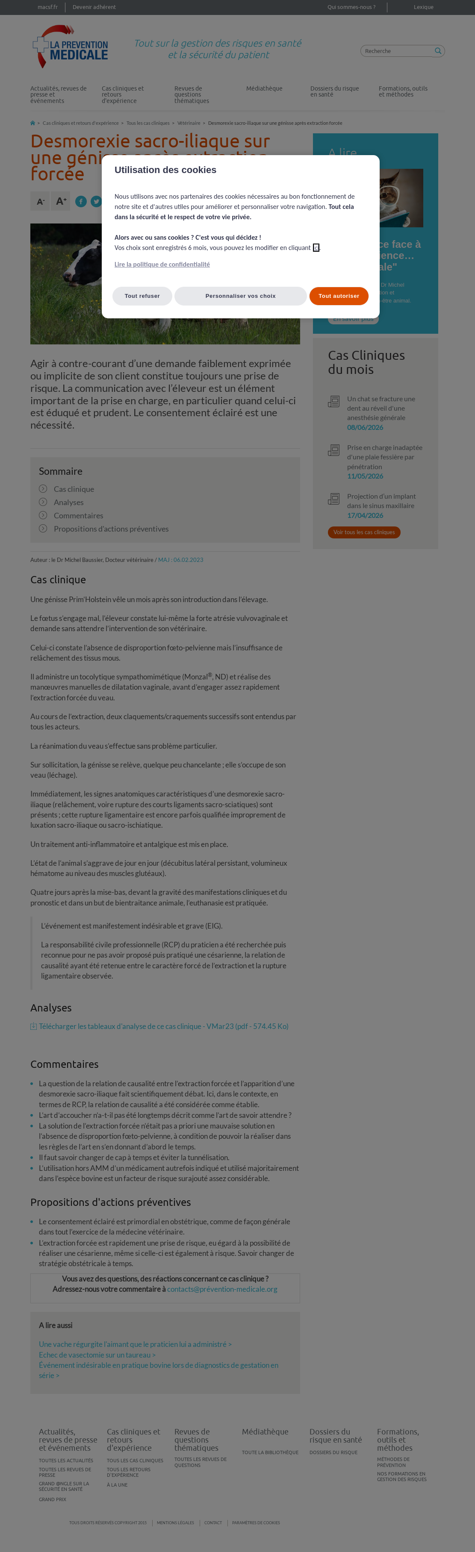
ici (316, 248)
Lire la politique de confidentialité (162, 264)
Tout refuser (142, 296)
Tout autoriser (339, 296)
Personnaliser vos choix (241, 296)
